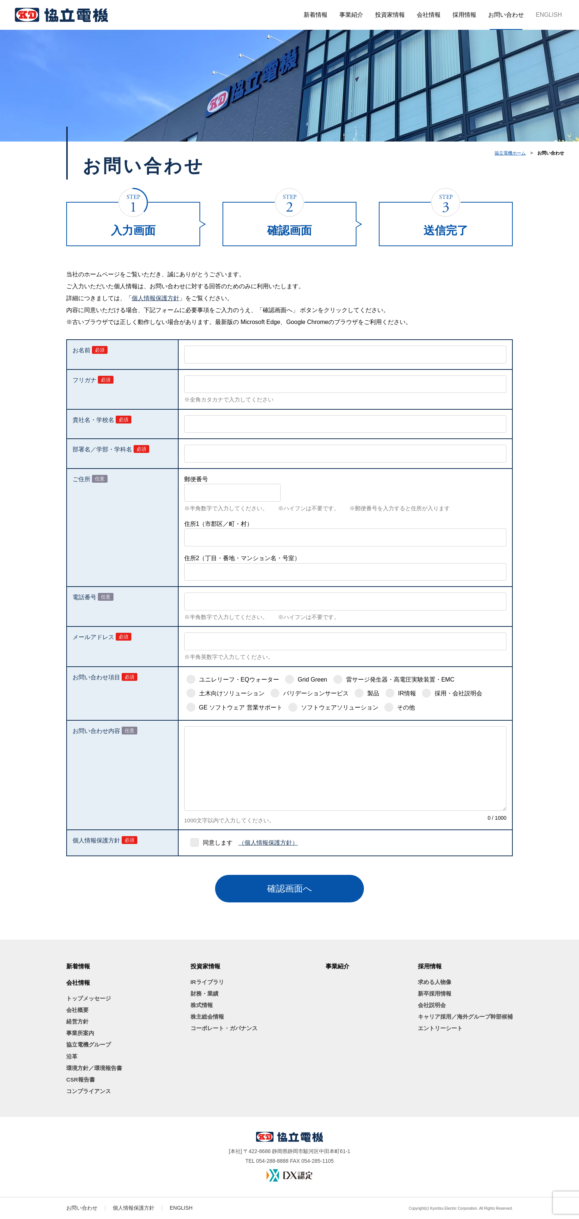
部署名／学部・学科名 (102, 449)
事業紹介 (351, 15)
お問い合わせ (506, 15)
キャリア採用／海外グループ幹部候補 (465, 1016)
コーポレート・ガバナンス (224, 1028)
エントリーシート (440, 1028)
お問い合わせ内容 (96, 731)
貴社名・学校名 (93, 420)
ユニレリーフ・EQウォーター (239, 679)
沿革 (71, 1056)
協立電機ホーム (510, 153)
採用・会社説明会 (458, 693)
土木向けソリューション (232, 693)
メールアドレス (93, 637)
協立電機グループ (88, 1044)
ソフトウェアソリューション (339, 707)
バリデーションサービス (316, 693)
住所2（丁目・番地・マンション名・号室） (242, 558)
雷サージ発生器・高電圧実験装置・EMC (400, 679)
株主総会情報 (207, 1016)
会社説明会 (432, 1005)
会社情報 (429, 15)
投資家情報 (390, 15)
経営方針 (77, 1021)
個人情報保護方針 (155, 298)
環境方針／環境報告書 (94, 1068)
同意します (218, 842)
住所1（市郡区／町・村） (218, 524)
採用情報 (464, 15)
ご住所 (81, 479)
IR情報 (407, 693)
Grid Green (312, 679)
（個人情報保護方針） (268, 842)
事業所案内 (80, 1033)
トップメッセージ (88, 998)
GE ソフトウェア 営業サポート (240, 707)
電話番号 (84, 597)
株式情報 (202, 1005)
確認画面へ (289, 888)
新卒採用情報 (434, 993)
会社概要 (77, 1010)
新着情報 (315, 15)
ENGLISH (549, 15)
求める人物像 (434, 982)
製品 (373, 693)
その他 (406, 707)
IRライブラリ (207, 982)
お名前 (81, 350)
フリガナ (84, 380)
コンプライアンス (88, 1091)
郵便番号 (196, 479)
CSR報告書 (80, 1079)
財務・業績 (204, 993)
